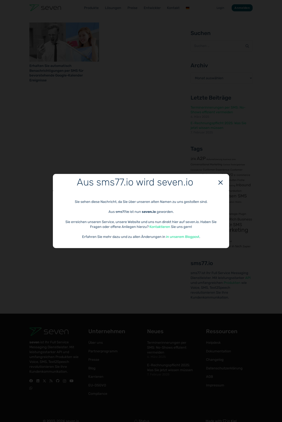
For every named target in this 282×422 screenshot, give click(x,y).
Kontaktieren (159, 227)
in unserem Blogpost (182, 237)
